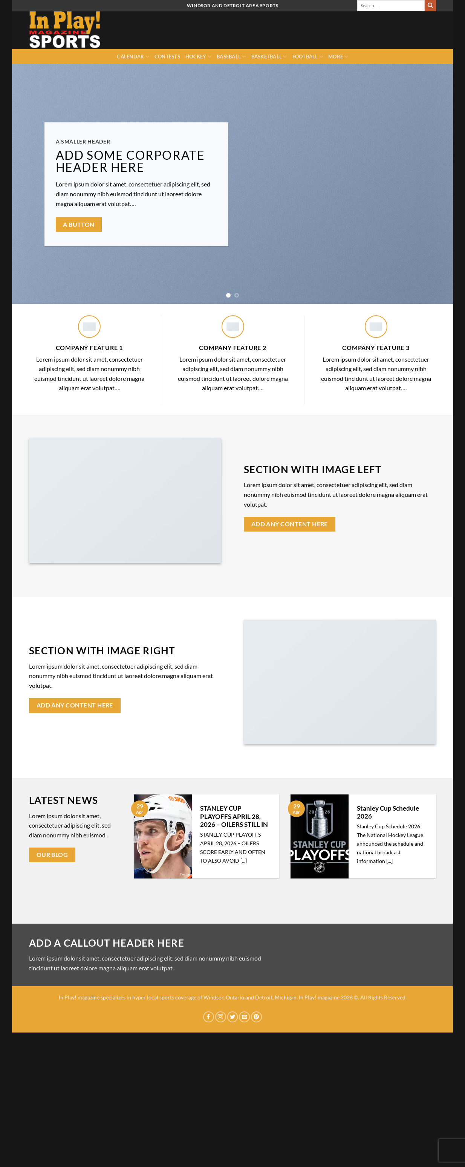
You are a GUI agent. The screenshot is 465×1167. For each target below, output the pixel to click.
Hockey (198, 56)
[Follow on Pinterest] (256, 1016)
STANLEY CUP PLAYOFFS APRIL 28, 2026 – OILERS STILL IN (234, 816)
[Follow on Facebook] (208, 1016)
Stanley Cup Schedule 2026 (388, 812)
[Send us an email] (244, 1016)
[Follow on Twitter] (232, 1016)
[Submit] (430, 5)
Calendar (133, 56)
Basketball (269, 56)
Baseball (231, 56)
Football (307, 56)
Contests (167, 56)
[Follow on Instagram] (220, 1016)
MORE (338, 56)
